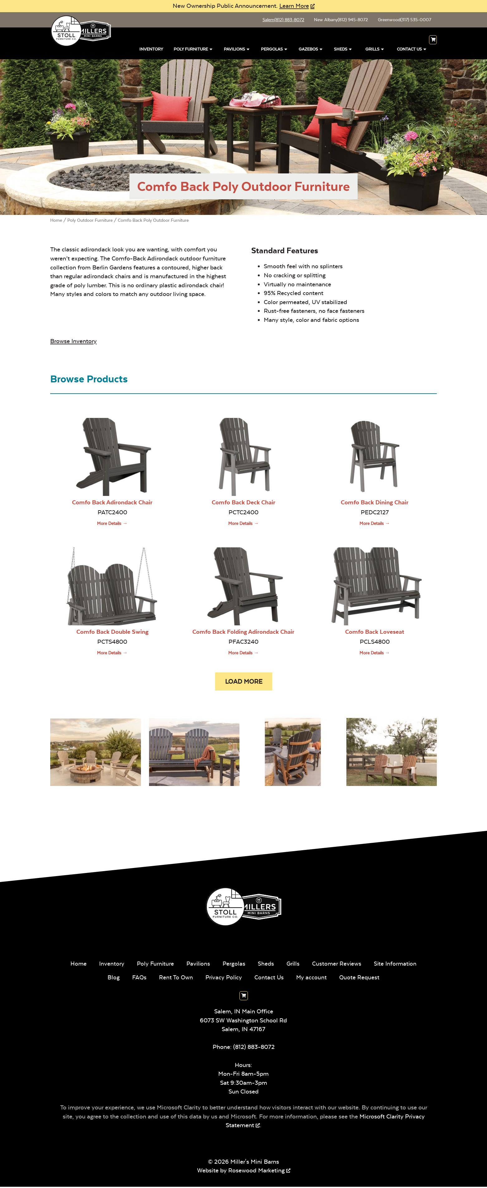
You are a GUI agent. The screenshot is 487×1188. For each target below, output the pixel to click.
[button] (243, 682)
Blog (112, 978)
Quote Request (360, 978)
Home (56, 221)
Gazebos (311, 49)
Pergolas (274, 49)
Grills (375, 49)
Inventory (151, 50)
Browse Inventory (73, 341)
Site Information (397, 964)
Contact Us (412, 49)
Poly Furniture (193, 49)
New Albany (339, 20)
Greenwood (403, 20)
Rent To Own (175, 978)
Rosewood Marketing (256, 1172)
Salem (280, 20)
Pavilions (237, 49)
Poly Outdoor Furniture (90, 221)
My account (312, 978)
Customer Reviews (338, 964)
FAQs (138, 978)
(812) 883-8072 (254, 1048)
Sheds (343, 49)
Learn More (294, 5)
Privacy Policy (224, 978)
